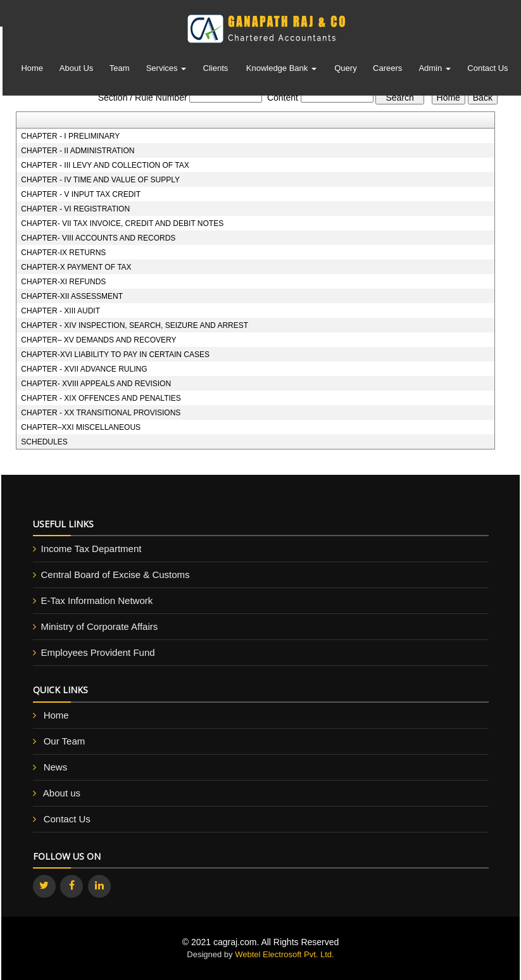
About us (61, 793)
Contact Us (487, 70)
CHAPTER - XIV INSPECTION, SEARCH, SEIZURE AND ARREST (134, 325)
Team (120, 70)
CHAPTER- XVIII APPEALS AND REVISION (96, 383)
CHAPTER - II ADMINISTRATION (77, 150)
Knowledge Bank (281, 70)
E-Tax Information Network (97, 600)
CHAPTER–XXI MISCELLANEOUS (81, 427)
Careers (387, 70)
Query (345, 70)
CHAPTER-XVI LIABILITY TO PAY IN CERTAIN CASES (115, 354)
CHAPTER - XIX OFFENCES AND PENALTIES (101, 398)
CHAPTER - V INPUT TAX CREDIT (81, 194)
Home (32, 70)
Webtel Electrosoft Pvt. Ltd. (284, 954)
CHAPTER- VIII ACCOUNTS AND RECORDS (98, 238)
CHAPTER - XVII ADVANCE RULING (84, 369)
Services (166, 70)
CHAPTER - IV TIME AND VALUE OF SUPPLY (100, 179)
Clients (216, 70)
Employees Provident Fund (98, 652)
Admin (434, 70)
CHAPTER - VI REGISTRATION (75, 208)
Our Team (64, 741)
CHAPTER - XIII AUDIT (60, 310)
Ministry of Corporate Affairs (99, 626)
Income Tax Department (91, 548)
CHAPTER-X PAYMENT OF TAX (76, 267)
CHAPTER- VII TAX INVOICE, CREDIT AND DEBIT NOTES (122, 223)
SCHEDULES (44, 441)
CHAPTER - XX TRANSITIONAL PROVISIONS (100, 412)
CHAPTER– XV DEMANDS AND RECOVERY (98, 340)
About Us (76, 70)
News (56, 767)
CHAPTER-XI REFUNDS (63, 281)
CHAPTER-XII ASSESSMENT (72, 296)
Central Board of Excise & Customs (115, 574)
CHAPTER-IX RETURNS (63, 252)
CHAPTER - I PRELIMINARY (70, 136)
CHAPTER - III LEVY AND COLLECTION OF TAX (105, 165)
